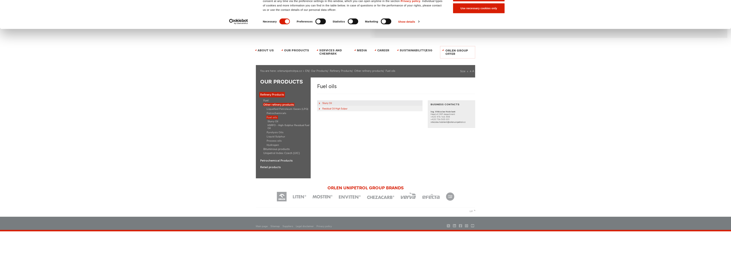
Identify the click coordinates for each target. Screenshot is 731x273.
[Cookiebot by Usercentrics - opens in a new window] (239, 72)
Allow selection (479, 47)
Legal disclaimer (305, 226)
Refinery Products (272, 94)
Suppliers (288, 226)
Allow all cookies (479, 35)
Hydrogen (273, 144)
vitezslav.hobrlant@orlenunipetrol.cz (448, 122)
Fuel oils (272, 117)
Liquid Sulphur (276, 136)
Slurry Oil (273, 121)
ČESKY (370, 9)
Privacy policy (410, 52)
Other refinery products (278, 104)
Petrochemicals (276, 113)
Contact (360, 9)
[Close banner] (510, 31)
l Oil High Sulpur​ (334, 108)
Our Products (281, 82)
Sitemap (275, 226)
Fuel (266, 100)
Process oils (274, 140)
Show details (406, 72)
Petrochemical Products (276, 160)
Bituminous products (276, 149)
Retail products (270, 167)
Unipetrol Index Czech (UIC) (281, 153)
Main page (262, 226)
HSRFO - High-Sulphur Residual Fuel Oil (288, 127)
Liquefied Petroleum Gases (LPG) (287, 108)
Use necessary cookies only (479, 58)
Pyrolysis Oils (275, 132)
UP (471, 211)
